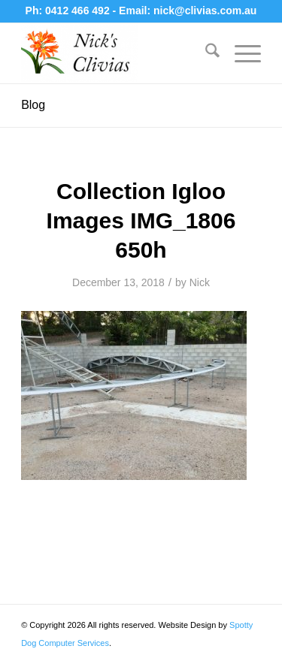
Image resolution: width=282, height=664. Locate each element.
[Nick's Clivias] (117, 53)
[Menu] (240, 53)
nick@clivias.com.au (204, 11)
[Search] (205, 53)
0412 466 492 (79, 11)
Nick (200, 282)
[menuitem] (205, 53)
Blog (33, 104)
